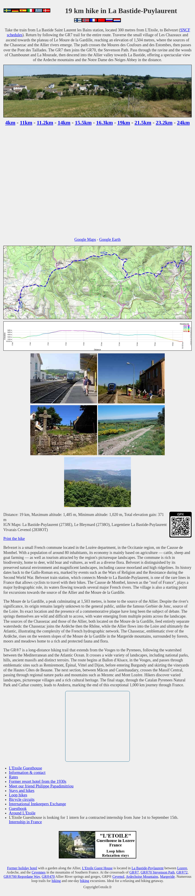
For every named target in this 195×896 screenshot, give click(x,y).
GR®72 (181, 872)
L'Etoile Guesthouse (25, 768)
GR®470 (48, 876)
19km (123, 122)
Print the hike (14, 538)
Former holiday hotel (22, 868)
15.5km (83, 122)
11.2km (45, 122)
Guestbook (18, 808)
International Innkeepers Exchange (37, 804)
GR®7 (134, 872)
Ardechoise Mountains (142, 876)
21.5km (142, 122)
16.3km (104, 122)
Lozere (182, 868)
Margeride (167, 876)
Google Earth (110, 239)
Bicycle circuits (22, 799)
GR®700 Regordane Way (22, 876)
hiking (56, 881)
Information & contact (27, 772)
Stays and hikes (21, 790)
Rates (13, 777)
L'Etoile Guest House (97, 868)
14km (64, 122)
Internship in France (25, 822)
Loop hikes (18, 795)
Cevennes (38, 872)
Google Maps (85, 239)
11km (26, 122)
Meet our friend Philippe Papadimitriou (41, 786)
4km (10, 122)
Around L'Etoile (22, 813)
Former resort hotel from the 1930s (37, 781)
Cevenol (118, 876)
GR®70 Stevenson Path (158, 872)
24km (183, 122)
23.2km (164, 122)
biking (84, 881)
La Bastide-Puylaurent (148, 868)
